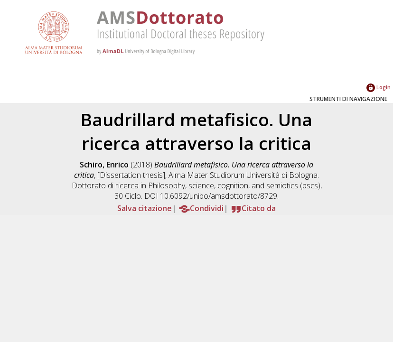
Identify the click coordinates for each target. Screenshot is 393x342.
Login (378, 87)
